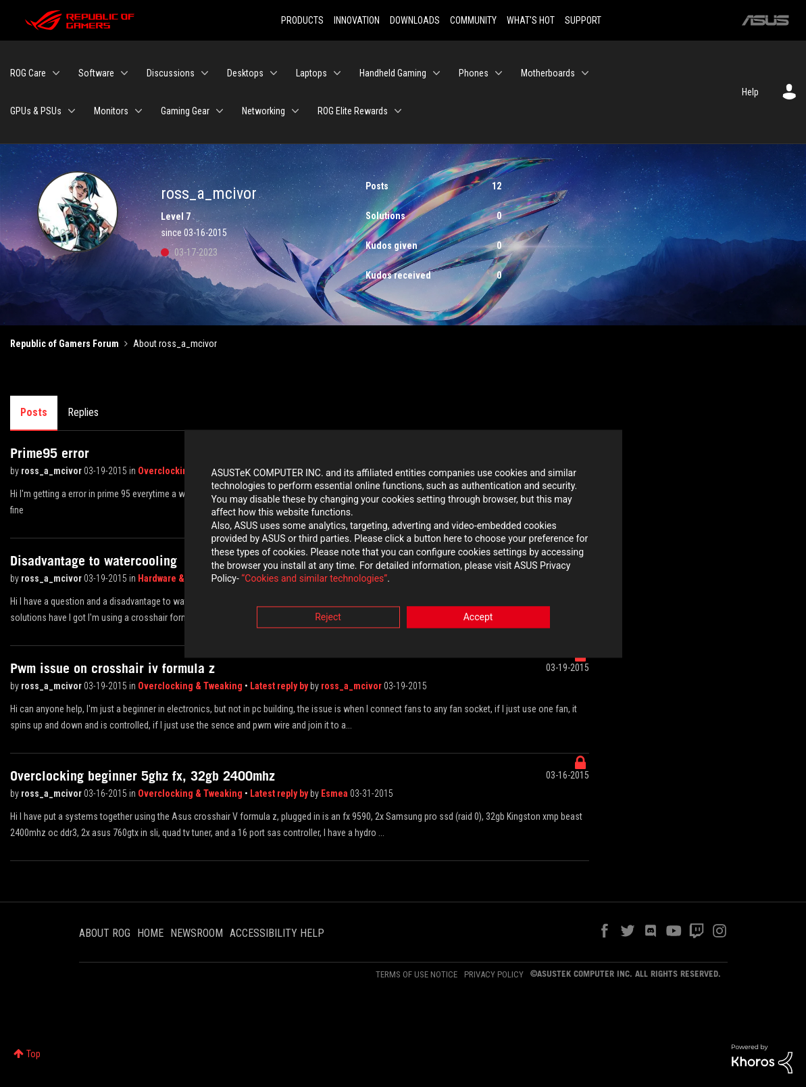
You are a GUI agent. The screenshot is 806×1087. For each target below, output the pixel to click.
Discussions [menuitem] (171, 73)
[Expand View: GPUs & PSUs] (71, 110)
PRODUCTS (302, 20)
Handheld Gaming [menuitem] (392, 73)
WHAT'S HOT (531, 20)
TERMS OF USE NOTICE (416, 974)
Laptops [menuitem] (311, 73)
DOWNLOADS (415, 20)
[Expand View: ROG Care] (56, 73)
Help (750, 92)
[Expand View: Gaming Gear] (219, 110)
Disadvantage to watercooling (93, 561)
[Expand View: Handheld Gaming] (436, 73)
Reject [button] (328, 618)
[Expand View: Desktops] (273, 73)
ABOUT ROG (104, 933)
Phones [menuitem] (473, 73)
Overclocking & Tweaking (191, 685)
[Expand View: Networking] (295, 110)
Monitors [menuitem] (111, 111)
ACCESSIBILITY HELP (277, 933)
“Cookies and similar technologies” (314, 580)
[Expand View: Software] (124, 73)
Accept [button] (478, 618)
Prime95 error (49, 453)
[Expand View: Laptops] (337, 73)
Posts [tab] (33, 412)
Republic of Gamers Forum (64, 343)
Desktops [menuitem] (245, 73)
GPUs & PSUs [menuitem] (35, 111)
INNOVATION (357, 20)
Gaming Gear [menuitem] (185, 111)
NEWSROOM (196, 933)
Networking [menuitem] (263, 111)
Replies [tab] (83, 412)
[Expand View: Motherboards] (585, 73)
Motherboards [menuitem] (548, 73)
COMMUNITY (473, 20)
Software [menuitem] (96, 73)
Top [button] (33, 1053)
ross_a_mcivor (52, 470)
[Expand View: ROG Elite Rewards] (398, 110)
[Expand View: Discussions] (204, 73)
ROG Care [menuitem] (28, 73)
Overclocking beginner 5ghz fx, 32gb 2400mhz (142, 776)
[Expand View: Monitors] (138, 110)
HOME (150, 933)
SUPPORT (583, 20)
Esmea (335, 793)
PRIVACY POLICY (494, 974)
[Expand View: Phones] (498, 73)
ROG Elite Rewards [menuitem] (353, 111)
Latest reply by (280, 685)
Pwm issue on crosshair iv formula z (112, 668)
